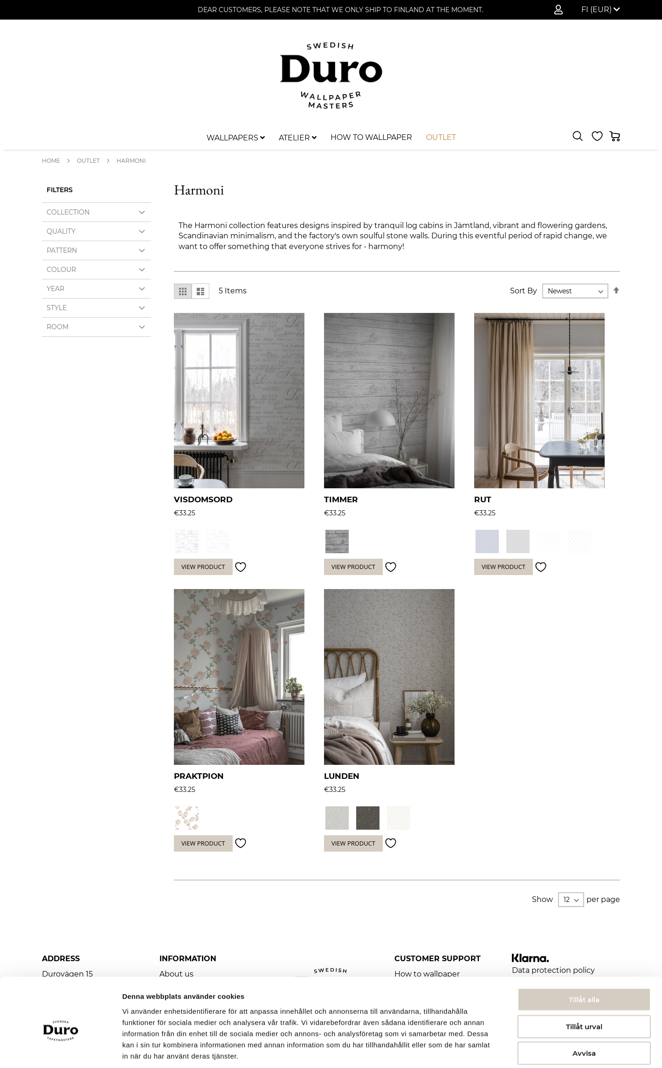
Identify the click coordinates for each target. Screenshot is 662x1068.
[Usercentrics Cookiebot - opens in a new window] (60, 1050)
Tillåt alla (584, 954)
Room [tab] (58, 327)
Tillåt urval (584, 982)
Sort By (523, 290)
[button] (600, 10)
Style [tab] (57, 308)
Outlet (88, 160)
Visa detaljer (506, 1050)
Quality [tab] (61, 231)
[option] (187, 541)
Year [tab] (55, 288)
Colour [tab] (61, 269)
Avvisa (584, 1008)
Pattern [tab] (62, 250)
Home (51, 160)
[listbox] (539, 542)
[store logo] (331, 75)
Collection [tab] (68, 212)
